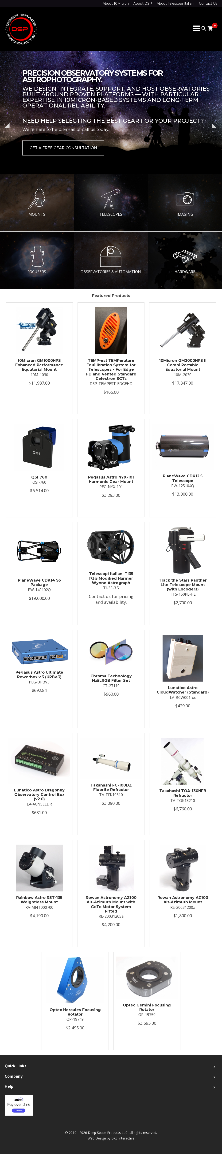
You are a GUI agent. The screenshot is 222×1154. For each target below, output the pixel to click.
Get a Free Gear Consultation (63, 147)
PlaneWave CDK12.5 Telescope (183, 478)
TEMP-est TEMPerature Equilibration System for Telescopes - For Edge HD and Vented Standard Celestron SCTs (111, 369)
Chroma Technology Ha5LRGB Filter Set (111, 678)
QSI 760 (39, 477)
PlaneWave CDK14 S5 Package (39, 582)
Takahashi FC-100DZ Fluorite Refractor (111, 787)
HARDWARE (185, 260)
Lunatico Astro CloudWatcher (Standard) (183, 690)
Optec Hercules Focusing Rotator (75, 1012)
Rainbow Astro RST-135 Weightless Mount (39, 899)
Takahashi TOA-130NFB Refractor (182, 793)
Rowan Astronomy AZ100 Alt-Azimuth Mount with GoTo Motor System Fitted (111, 904)
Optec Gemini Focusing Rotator (147, 1007)
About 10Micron (116, 3)
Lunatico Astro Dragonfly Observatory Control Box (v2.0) (39, 794)
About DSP (142, 3)
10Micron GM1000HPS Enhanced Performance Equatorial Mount (39, 365)
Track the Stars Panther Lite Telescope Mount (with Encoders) (183, 584)
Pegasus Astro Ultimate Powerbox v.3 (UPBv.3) (39, 674)
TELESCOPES (111, 202)
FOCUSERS (37, 260)
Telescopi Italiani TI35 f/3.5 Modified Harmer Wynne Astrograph (111, 578)
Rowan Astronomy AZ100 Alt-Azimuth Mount (182, 899)
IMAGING (185, 202)
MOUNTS (37, 202)
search (204, 28)
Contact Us (208, 3)
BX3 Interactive (122, 1138)
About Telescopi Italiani (175, 3)
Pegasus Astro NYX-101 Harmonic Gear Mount (111, 479)
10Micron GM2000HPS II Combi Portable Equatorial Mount (182, 365)
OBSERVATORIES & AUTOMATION (111, 260)
